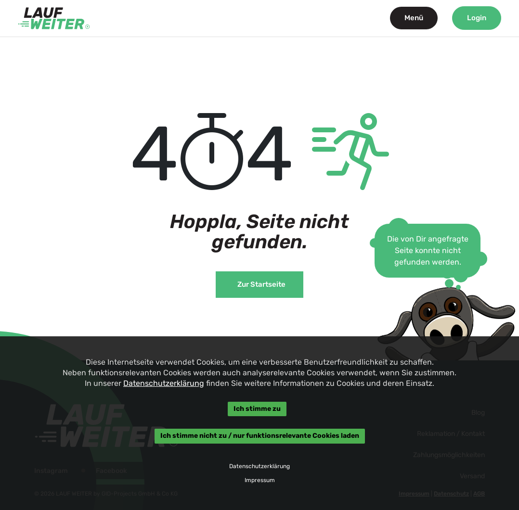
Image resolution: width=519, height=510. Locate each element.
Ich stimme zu (257, 409)
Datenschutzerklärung (163, 383)
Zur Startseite (261, 284)
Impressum (259, 480)
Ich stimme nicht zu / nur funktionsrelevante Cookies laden (259, 436)
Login (476, 17)
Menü (413, 17)
